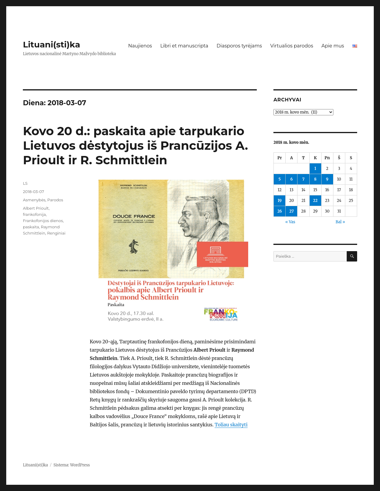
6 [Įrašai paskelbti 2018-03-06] (291, 179)
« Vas (290, 221)
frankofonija (34, 214)
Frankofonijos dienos (43, 220)
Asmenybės (34, 199)
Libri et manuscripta (184, 46)
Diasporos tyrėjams (239, 46)
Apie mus (333, 46)
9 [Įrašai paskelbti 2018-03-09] (327, 179)
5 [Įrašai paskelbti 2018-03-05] (279, 179)
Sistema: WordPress (71, 465)
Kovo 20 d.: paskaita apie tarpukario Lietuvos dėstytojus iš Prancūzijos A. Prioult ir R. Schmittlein (135, 145)
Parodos (55, 199)
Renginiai (56, 233)
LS (25, 183)
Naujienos (140, 46)
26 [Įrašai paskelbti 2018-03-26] (279, 211)
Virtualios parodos (291, 46)
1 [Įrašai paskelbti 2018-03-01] (315, 168)
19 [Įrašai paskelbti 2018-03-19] (279, 200)
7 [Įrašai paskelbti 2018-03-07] (303, 179)
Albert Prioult (36, 208)
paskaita (31, 226)
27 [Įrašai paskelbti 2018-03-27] (291, 211)
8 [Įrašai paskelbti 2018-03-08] (315, 179)
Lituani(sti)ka (51, 44)
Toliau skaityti (231, 425)
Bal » (340, 221)
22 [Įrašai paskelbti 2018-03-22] (315, 200)
